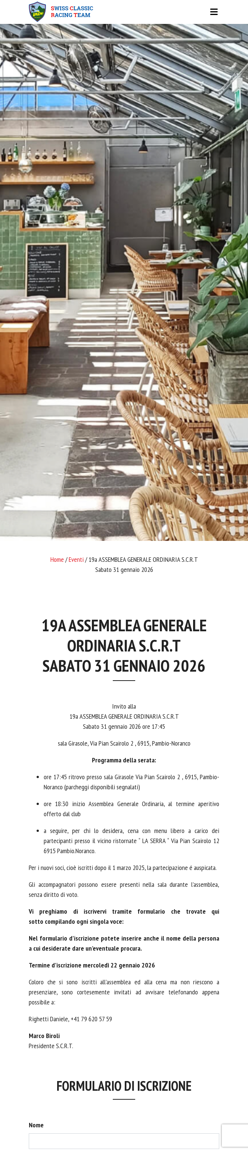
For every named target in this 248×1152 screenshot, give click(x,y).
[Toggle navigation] (124, 12)
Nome (36, 1125)
